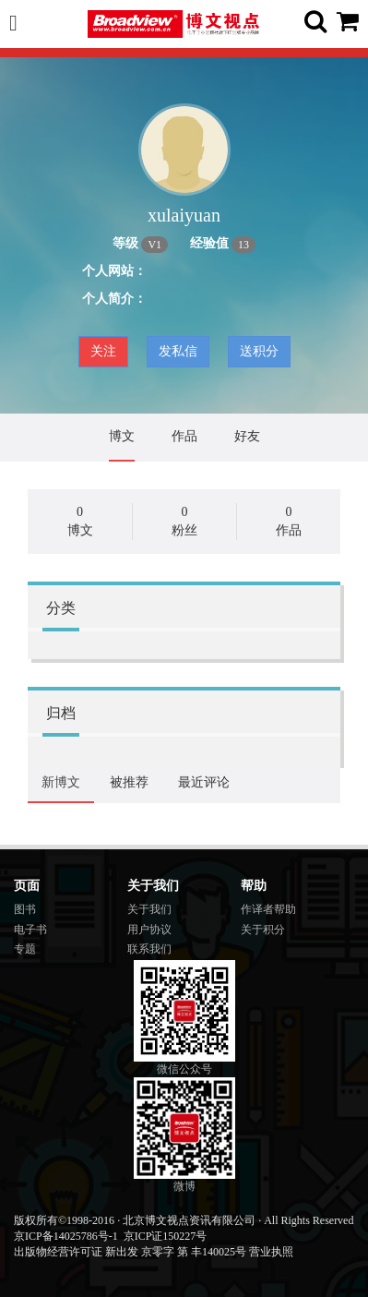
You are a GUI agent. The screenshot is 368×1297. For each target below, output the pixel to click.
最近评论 (204, 782)
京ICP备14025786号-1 (66, 1236)
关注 (103, 351)
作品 (184, 436)
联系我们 (149, 949)
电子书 (30, 929)
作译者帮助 (268, 909)
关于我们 (149, 909)
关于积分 (263, 929)
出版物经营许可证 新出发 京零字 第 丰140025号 (130, 1251)
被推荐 (129, 782)
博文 (122, 436)
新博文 (61, 782)
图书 (25, 909)
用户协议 (149, 929)
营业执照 (271, 1251)
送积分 (259, 351)
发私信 (178, 351)
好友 (247, 436)
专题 (25, 949)
